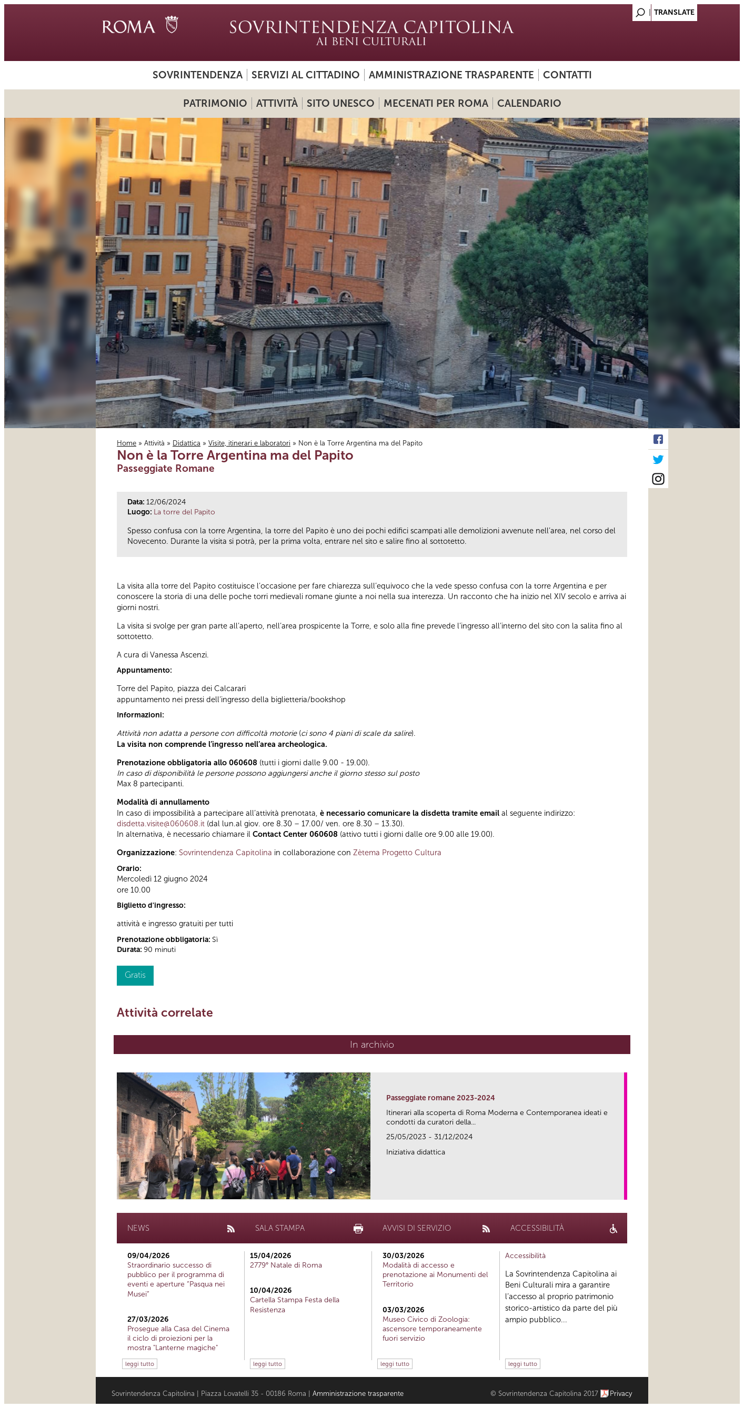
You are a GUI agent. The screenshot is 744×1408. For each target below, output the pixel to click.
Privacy (621, 1393)
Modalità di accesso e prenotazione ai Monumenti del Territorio (435, 1275)
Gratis (135, 975)
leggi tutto (139, 1364)
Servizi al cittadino (306, 75)
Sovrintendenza (198, 75)
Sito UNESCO (341, 103)
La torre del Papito (184, 512)
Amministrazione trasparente (451, 75)
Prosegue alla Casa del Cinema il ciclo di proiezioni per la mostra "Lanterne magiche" (178, 1338)
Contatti (567, 75)
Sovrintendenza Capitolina (225, 852)
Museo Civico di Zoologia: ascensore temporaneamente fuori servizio (432, 1329)
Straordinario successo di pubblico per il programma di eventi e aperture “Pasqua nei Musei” (176, 1280)
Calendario (529, 103)
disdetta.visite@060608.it (161, 823)
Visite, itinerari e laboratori (249, 443)
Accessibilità (525, 1255)
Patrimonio (215, 103)
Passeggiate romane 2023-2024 (440, 1097)
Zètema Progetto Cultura (397, 852)
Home (126, 443)
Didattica (186, 443)
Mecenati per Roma (436, 103)
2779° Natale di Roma (286, 1265)
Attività (277, 103)
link (619, 1188)
